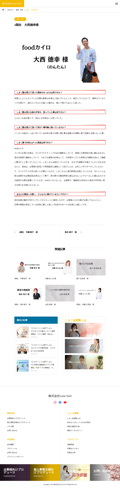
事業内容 (11, 413)
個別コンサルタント (74, 430)
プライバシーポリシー (15, 457)
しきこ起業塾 (73, 413)
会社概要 (10, 444)
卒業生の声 (71, 452)
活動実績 (70, 444)
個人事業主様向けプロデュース (18, 422)
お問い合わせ (12, 430)
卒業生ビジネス (73, 448)
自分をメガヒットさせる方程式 (78, 422)
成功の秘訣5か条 (73, 426)
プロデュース (73, 439)
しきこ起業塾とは (73, 418)
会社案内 (11, 439)
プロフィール (12, 448)
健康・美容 (20, 19)
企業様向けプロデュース (16, 418)
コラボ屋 (10, 426)
